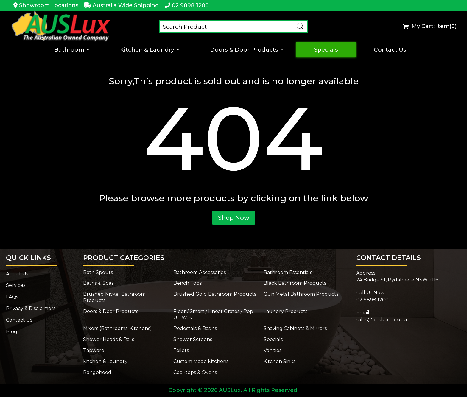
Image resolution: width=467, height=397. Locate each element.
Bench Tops (187, 283)
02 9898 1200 (190, 5)
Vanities (272, 350)
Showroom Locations (48, 5)
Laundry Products (285, 311)
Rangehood (97, 372)
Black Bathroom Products (295, 283)
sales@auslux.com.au (381, 320)
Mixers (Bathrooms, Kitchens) (117, 328)
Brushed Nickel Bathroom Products (114, 297)
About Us (17, 274)
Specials (327, 49)
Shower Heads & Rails (108, 339)
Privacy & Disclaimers (30, 308)
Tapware (93, 350)
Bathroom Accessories (199, 272)
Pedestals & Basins (195, 328)
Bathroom (69, 49)
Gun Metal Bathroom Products (301, 294)
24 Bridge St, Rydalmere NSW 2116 (397, 280)
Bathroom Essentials (288, 272)
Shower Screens (192, 339)
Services (15, 285)
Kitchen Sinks (279, 361)
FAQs (12, 297)
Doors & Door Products (245, 49)
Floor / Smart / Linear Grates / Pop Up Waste (213, 314)
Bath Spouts (98, 272)
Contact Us (390, 49)
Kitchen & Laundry (147, 49)
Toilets (181, 350)
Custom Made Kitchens (200, 361)
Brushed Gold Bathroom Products (214, 294)
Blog (11, 331)
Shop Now (233, 217)
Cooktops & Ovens (195, 372)
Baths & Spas (98, 283)
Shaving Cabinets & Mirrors (295, 328)
